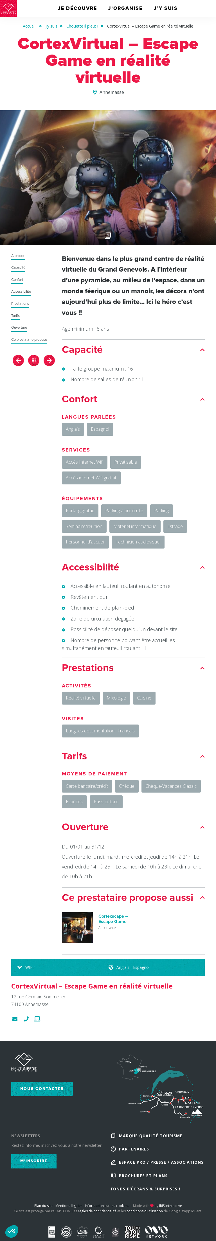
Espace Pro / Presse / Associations (161, 1164)
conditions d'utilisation (145, 1213)
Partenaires (134, 1150)
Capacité (18, 268)
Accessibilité (21, 292)
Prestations (20, 304)
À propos (18, 256)
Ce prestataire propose (29, 340)
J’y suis (51, 26)
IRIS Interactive (170, 1208)
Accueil (29, 26)
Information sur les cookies (106, 1208)
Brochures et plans (143, 1177)
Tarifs (15, 316)
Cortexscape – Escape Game (113, 920)
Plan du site (43, 1208)
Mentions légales (68, 1208)
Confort (17, 280)
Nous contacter (42, 1090)
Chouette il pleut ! (82, 26)
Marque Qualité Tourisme (151, 1137)
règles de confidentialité (97, 1213)
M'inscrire (34, 1162)
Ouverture (19, 328)
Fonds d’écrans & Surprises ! (145, 1191)
